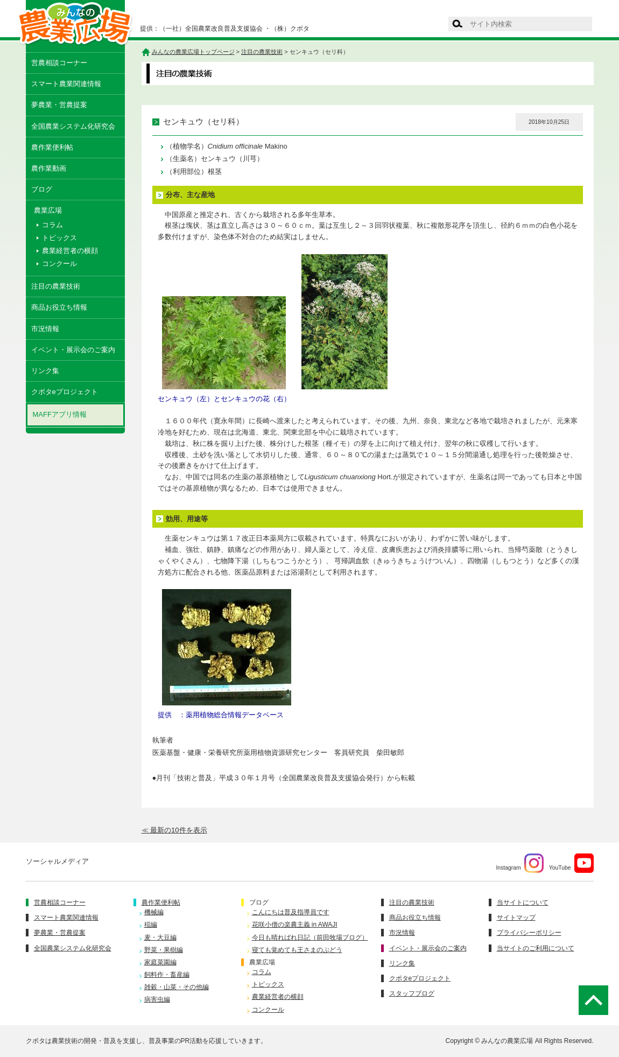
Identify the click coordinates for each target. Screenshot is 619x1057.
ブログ (41, 189)
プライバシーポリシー (529, 932)
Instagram (519, 863)
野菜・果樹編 (163, 950)
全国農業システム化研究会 (73, 126)
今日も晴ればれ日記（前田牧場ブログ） (310, 937)
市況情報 (45, 329)
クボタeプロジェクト (64, 392)
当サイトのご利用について (535, 948)
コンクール (59, 264)
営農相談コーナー (59, 63)
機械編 (154, 912)
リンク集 (45, 371)
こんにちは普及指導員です (290, 912)
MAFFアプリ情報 (60, 414)
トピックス (59, 238)
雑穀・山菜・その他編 (176, 987)
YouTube (571, 863)
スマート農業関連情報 (66, 84)
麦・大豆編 (160, 937)
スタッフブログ (411, 993)
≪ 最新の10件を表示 (174, 830)
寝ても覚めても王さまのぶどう (297, 950)
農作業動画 (48, 168)
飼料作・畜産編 (166, 974)
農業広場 (262, 962)
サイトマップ (516, 917)
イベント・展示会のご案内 (73, 350)
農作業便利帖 (52, 147)
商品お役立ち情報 (59, 307)
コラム (52, 225)
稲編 (150, 924)
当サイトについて (522, 902)
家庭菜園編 (160, 962)
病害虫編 (157, 999)
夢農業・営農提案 (59, 105)
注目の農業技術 (55, 286)
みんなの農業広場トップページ (193, 51)
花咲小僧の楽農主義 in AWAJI (294, 924)
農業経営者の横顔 (70, 251)
